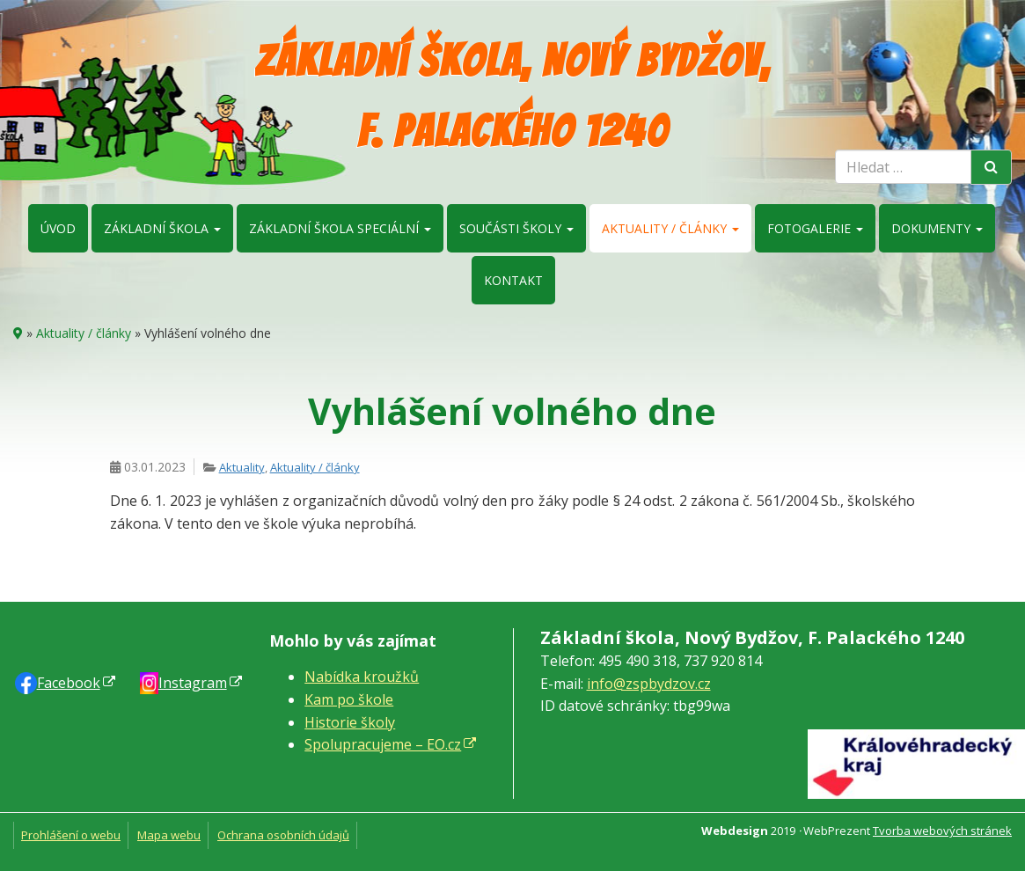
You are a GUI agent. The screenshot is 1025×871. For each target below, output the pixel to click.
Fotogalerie (815, 228)
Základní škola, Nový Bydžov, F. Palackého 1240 (512, 96)
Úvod (58, 228)
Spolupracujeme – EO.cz (382, 744)
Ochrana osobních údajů (283, 835)
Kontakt (513, 280)
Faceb (68, 682)
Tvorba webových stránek (942, 830)
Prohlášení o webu (71, 835)
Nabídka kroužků (361, 676)
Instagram (192, 682)
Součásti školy (516, 228)
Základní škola (162, 228)
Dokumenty (937, 228)
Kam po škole (348, 699)
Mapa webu (169, 835)
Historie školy (349, 722)
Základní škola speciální (340, 228)
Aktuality (242, 467)
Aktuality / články (670, 228)
